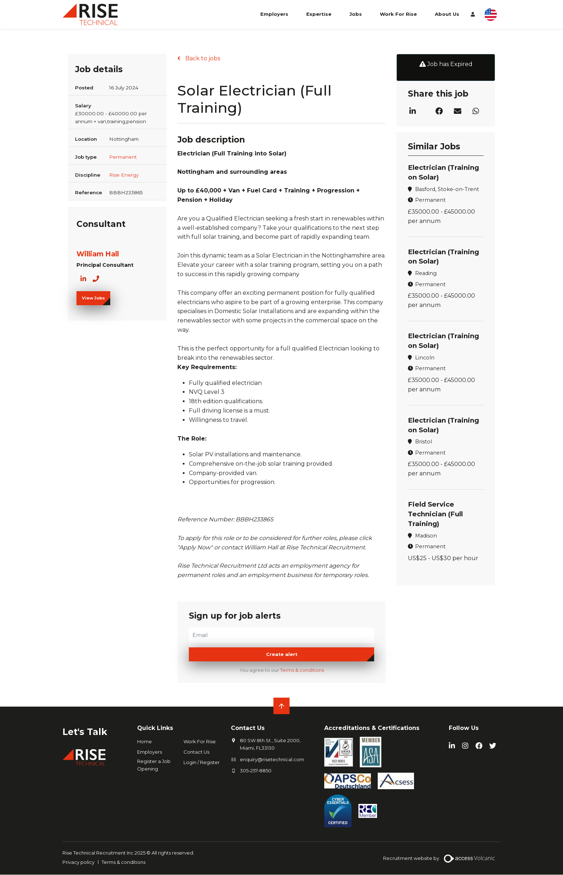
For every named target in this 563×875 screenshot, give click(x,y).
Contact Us (196, 752)
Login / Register (201, 762)
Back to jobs (202, 58)
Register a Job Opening (154, 765)
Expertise (318, 17)
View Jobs (93, 298)
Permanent (123, 157)
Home (144, 742)
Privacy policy (78, 862)
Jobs (355, 17)
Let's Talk (87, 732)
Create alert (281, 654)
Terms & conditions (302, 670)
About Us (447, 17)
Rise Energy (124, 175)
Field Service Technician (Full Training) (436, 514)
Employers (274, 17)
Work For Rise (398, 17)
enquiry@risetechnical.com (272, 759)
